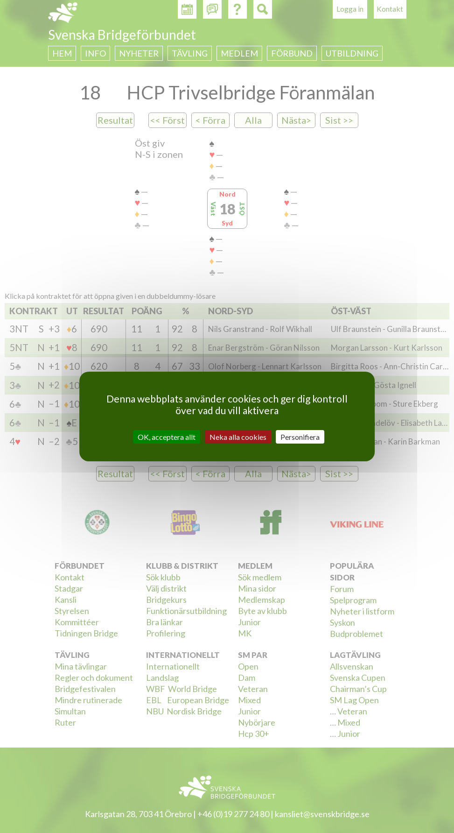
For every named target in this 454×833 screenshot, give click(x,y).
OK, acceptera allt (167, 436)
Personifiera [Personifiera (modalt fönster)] (300, 436)
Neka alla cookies (238, 436)
